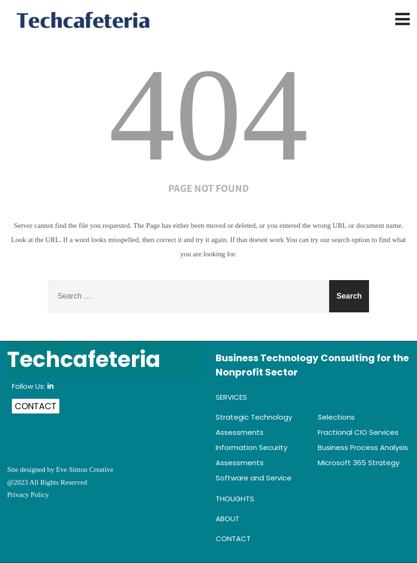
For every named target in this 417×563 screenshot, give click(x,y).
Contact (36, 406)
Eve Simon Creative (85, 469)
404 (208, 114)
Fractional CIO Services (358, 432)
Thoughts (235, 499)
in (50, 386)
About (227, 519)
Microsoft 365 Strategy (358, 463)
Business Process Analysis (363, 447)
